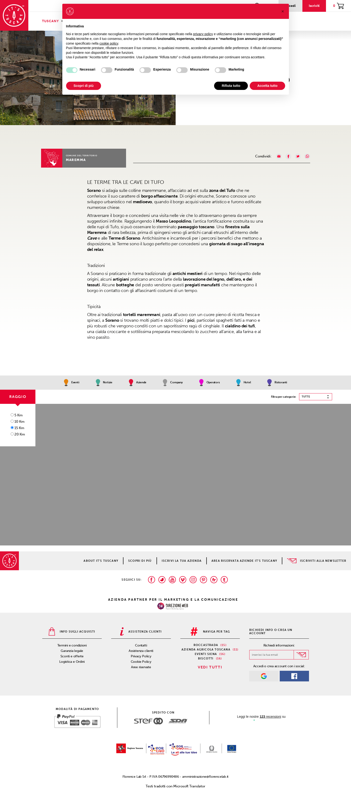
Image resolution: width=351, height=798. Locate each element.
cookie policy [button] (108, 43)
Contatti (141, 645)
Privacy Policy (141, 656)
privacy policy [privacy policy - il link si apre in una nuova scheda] (203, 34)
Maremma (76, 160)
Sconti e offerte (72, 656)
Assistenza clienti (141, 651)
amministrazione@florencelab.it (205, 777)
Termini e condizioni (72, 645)
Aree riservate (141, 667)
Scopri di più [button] (84, 86)
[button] (283, 11)
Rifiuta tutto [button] (231, 86)
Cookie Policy (141, 662)
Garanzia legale (72, 651)
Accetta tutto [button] (267, 86)
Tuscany (50, 21)
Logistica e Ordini (72, 662)
